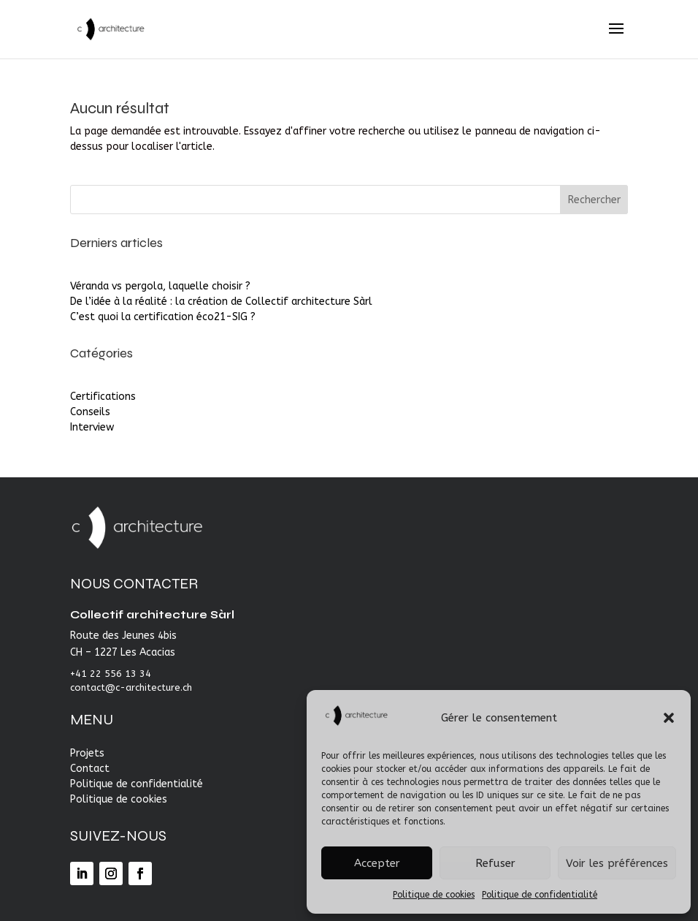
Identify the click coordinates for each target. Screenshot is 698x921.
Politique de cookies (434, 895)
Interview (92, 427)
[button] (668, 717)
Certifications (103, 396)
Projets (87, 753)
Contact (90, 768)
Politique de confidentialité (539, 895)
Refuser (495, 863)
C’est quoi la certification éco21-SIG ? (163, 317)
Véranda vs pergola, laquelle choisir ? (160, 286)
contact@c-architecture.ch (131, 687)
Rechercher (594, 200)
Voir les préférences (617, 863)
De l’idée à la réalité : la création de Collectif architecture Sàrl (221, 301)
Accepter (377, 863)
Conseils (90, 412)
